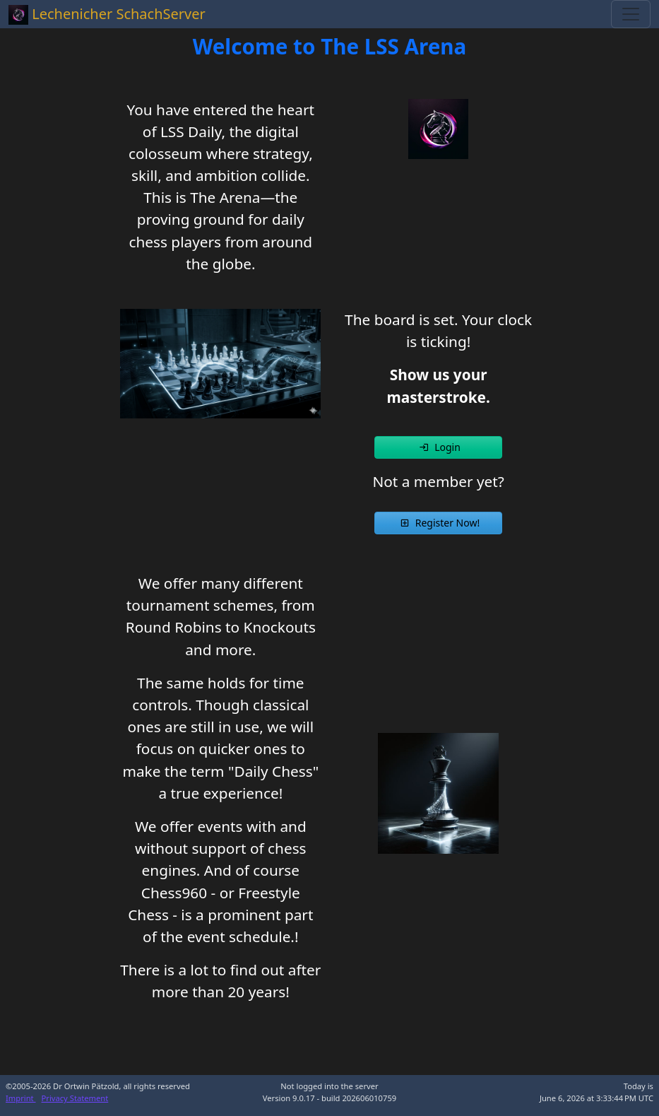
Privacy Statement (75, 1098)
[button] (438, 447)
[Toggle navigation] (631, 14)
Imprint (21, 1098)
